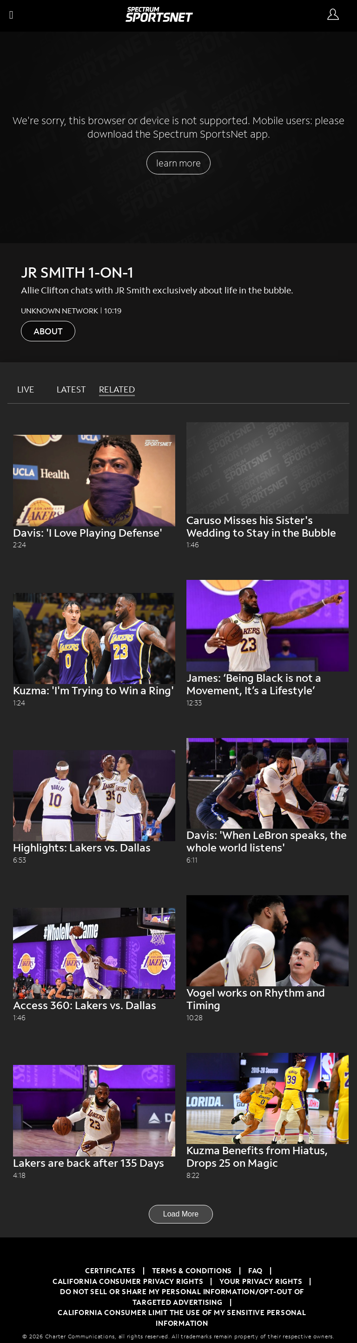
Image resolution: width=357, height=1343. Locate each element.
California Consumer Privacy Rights (128, 1281)
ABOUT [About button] (48, 331)
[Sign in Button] (332, 14)
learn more (178, 163)
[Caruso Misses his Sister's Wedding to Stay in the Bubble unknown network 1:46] (267, 544)
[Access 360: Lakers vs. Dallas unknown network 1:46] (94, 1017)
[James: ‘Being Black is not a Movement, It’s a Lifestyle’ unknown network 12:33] (267, 702)
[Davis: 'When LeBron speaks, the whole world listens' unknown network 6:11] (267, 859)
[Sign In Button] (335, 15)
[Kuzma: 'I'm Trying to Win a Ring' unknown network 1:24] (94, 702)
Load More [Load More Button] (181, 1214)
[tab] (27, 389)
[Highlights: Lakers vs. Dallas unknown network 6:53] (94, 859)
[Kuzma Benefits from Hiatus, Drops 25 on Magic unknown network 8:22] (267, 1175)
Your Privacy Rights (260, 1281)
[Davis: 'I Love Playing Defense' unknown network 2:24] (94, 544)
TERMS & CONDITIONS (192, 1270)
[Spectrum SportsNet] (159, 19)
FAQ (255, 1270)
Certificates (110, 1270)
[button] (13, 15)
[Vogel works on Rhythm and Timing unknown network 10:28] (267, 1017)
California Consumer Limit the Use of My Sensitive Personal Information (182, 1318)
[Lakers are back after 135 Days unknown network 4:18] (94, 1175)
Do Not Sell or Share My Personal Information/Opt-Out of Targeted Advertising (182, 1297)
